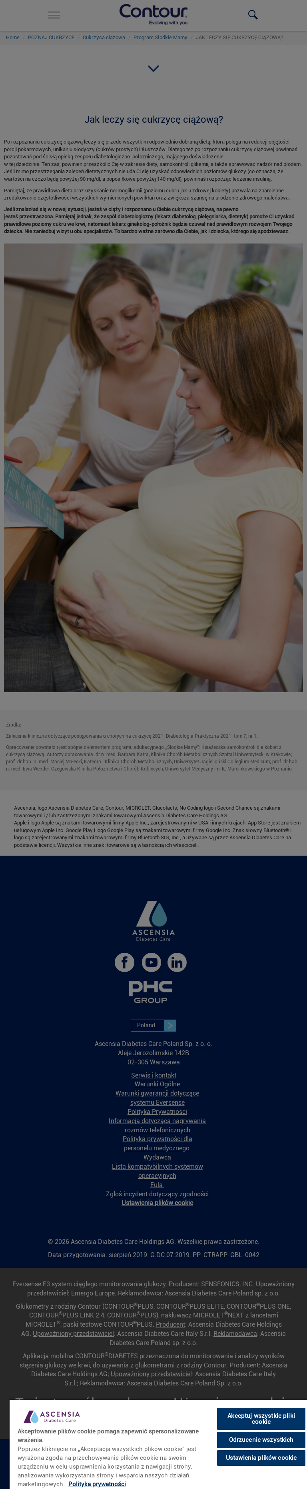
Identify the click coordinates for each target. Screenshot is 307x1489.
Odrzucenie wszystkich (261, 1439)
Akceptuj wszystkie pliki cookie (261, 1418)
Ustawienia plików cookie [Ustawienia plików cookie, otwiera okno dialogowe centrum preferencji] (261, 1457)
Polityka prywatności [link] (97, 1484)
